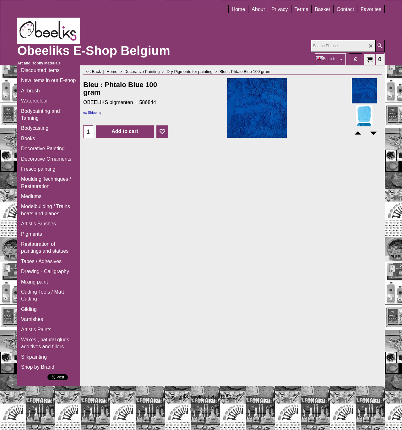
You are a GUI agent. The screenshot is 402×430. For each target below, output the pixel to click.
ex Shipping (92, 112)
